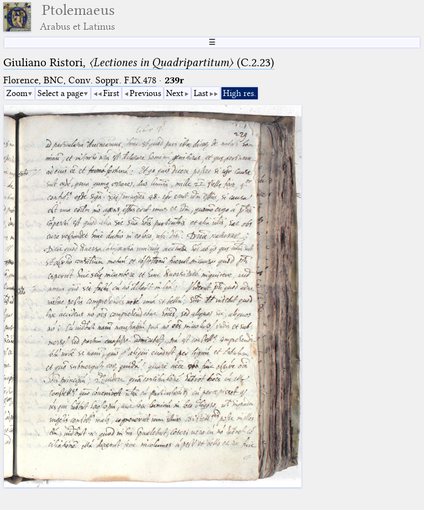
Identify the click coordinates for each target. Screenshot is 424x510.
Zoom (17, 93)
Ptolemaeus (77, 17)
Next (174, 93)
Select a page (60, 93)
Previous (145, 93)
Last (201, 93)
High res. (239, 93)
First (111, 93)
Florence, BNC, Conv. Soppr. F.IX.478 (79, 80)
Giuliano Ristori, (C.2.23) (138, 62)
